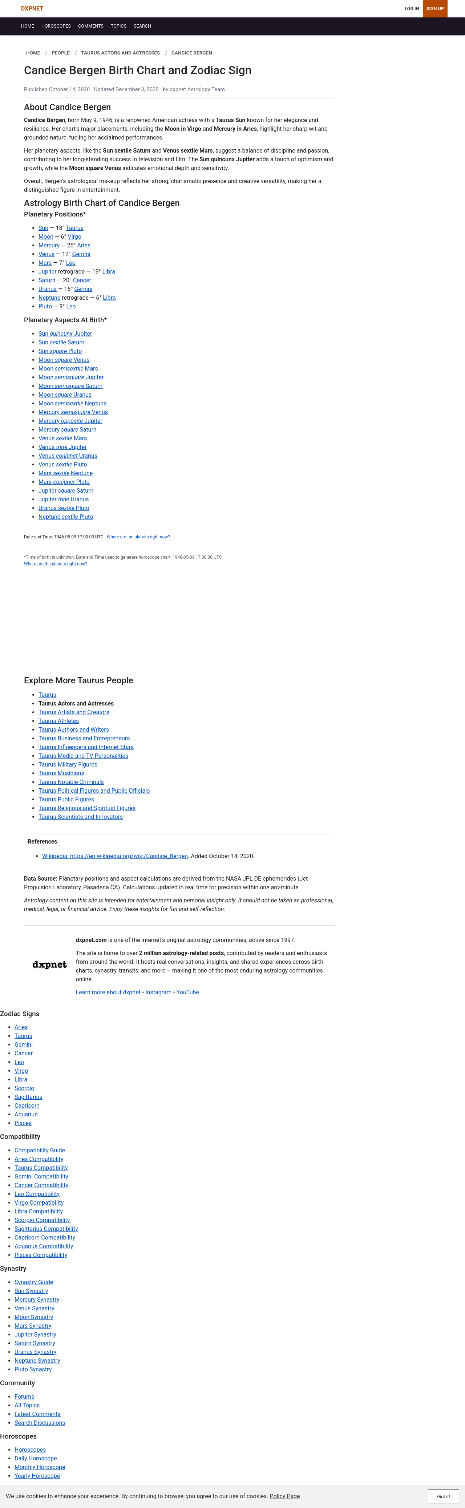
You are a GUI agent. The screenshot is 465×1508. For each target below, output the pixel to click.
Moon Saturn (70, 386)
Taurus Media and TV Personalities (83, 755)
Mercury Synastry (37, 1299)
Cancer (82, 280)
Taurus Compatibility (41, 1167)
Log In (412, 8)
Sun (43, 228)
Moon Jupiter (71, 377)
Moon (46, 236)
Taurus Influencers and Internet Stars (86, 747)
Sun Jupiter (65, 333)
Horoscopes (30, 1449)
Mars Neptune (66, 473)
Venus (46, 254)
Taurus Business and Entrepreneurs (84, 738)
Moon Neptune (73, 403)
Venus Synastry (34, 1308)
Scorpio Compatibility (42, 1220)
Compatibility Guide (40, 1150)
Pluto (45, 306)
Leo (71, 262)
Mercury (49, 245)
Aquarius (26, 1114)
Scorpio (24, 1088)
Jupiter (48, 271)
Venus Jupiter (63, 447)
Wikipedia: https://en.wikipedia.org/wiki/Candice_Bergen (115, 856)
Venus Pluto (63, 464)
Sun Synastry (31, 1290)
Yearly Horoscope (37, 1475)
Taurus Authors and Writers (74, 729)
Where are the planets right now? (138, 536)
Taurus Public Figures (66, 799)
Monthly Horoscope (40, 1467)
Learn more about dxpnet (108, 992)
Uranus (48, 289)
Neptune (49, 297)
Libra (108, 271)
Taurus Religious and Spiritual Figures (87, 808)
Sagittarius (29, 1096)
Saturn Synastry (35, 1343)
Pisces (23, 1123)
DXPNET (32, 8)
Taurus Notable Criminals (71, 782)
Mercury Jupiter (70, 420)
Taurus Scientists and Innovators (81, 816)
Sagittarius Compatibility (46, 1228)
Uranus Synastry (35, 1352)
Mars (45, 262)
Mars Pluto (64, 481)
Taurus (75, 228)
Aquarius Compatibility (44, 1246)
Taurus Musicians (61, 773)
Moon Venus (64, 359)
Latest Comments (38, 1414)
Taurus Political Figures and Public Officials (94, 790)
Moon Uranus (65, 394)
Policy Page (285, 1496)
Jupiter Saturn (66, 490)
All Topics (27, 1405)
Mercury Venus (73, 412)
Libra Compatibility (39, 1211)
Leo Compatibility (37, 1193)
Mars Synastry (33, 1325)
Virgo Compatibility (39, 1202)
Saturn (47, 280)
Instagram (158, 992)
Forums (24, 1396)
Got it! (443, 1496)
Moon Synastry (34, 1317)
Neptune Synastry (37, 1360)
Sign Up (435, 8)
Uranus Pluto (64, 508)
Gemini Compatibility (41, 1176)
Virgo (74, 236)
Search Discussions (40, 1422)
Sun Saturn (61, 342)
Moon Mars (68, 368)
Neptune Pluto (66, 516)
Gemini (81, 254)
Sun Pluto (60, 351)
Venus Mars (63, 438)
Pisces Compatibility (41, 1255)
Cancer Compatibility (41, 1185)
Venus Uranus (68, 455)
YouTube (188, 992)
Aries (83, 245)
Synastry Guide (34, 1282)
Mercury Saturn (68, 429)
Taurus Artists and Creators (74, 712)
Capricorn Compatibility (45, 1237)
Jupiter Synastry (35, 1334)
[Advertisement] (179, 625)
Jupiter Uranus (64, 499)
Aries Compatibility (39, 1159)
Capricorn (27, 1105)
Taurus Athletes (59, 720)
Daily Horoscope (36, 1458)
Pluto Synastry (33, 1369)
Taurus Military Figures (68, 764)
